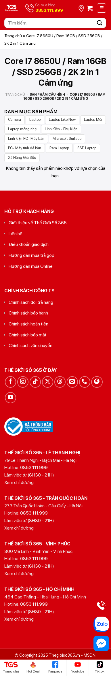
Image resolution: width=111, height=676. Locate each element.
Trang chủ (13, 35)
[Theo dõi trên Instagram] (22, 381)
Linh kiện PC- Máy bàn (26, 138)
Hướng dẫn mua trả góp (31, 255)
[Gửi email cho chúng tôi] (72, 381)
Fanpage (55, 667)
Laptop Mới (93, 119)
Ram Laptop (59, 148)
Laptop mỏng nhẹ (22, 129)
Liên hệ (15, 233)
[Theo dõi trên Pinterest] (96, 381)
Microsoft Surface (67, 138)
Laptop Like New (62, 119)
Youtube (77, 667)
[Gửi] (100, 23)
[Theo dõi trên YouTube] (10, 397)
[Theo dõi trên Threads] (60, 381)
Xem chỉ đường (19, 482)
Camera (14, 119)
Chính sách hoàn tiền (28, 324)
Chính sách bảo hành (28, 313)
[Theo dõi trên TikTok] (35, 381)
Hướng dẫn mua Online (31, 266)
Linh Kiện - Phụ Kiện (61, 129)
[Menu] (101, 8)
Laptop (35, 119)
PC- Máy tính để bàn (24, 148)
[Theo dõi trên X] (47, 381)
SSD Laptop (86, 148)
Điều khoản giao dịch (29, 244)
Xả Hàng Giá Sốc (22, 157)
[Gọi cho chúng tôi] (84, 381)
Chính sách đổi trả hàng (31, 302)
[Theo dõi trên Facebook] (10, 381)
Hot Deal (33, 667)
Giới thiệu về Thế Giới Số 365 (38, 222)
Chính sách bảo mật (28, 335)
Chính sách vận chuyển (30, 345)
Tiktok (99, 667)
